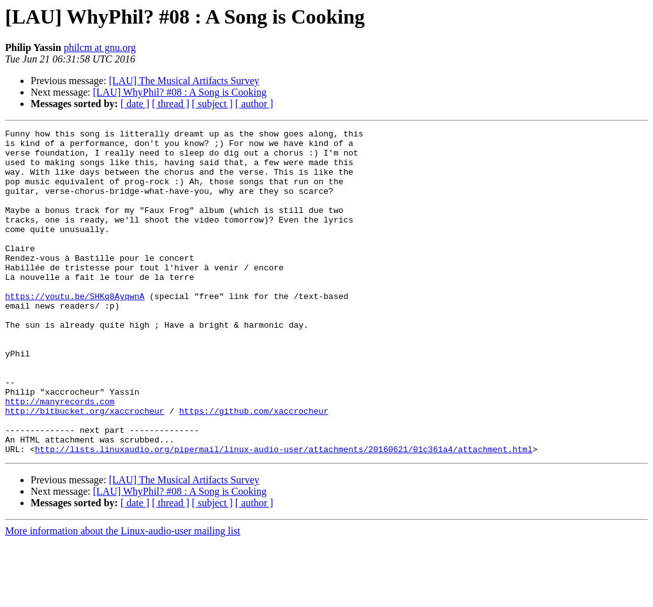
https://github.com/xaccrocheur (253, 468)
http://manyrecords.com (60, 456)
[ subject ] (212, 103)
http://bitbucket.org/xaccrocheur (85, 468)
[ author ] (254, 103)
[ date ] (135, 103)
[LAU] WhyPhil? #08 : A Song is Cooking (180, 92)
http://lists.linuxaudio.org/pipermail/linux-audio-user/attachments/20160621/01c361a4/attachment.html (283, 514)
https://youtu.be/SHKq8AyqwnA (74, 330)
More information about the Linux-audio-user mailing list (122, 595)
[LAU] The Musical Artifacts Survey (184, 80)
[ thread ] (170, 103)
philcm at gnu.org (100, 47)
